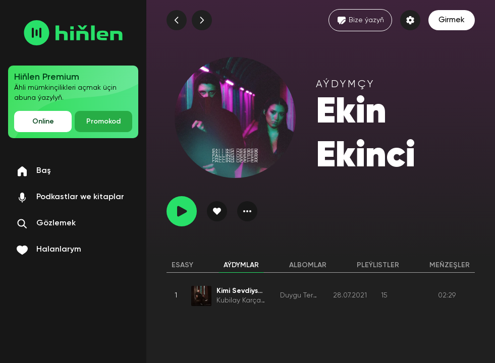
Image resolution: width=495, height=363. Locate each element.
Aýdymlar (241, 265)
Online (43, 121)
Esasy (182, 265)
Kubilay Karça (238, 300)
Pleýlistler (378, 265)
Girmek (451, 20)
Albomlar (307, 265)
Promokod (103, 121)
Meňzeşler (449, 265)
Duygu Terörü (301, 295)
